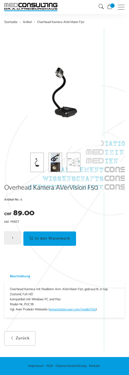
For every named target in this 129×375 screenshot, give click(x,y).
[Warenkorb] (110, 7)
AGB (49, 366)
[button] (101, 7)
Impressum (36, 366)
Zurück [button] (20, 338)
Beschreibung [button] (20, 276)
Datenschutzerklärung (70, 366)
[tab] (17, 276)
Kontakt (94, 366)
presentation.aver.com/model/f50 (72, 309)
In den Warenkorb (49, 238)
